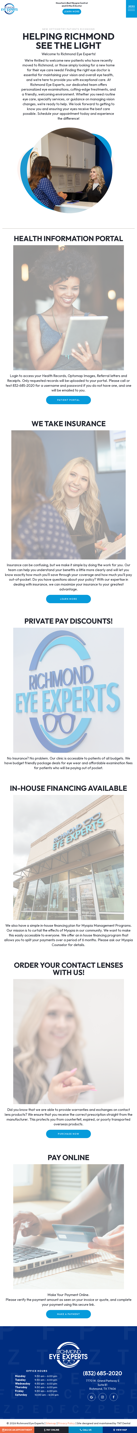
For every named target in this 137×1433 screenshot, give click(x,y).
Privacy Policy (66, 1422)
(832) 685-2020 (102, 1372)
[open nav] (131, 8)
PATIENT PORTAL (68, 399)
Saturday (21, 1393)
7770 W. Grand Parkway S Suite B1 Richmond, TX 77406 (102, 1384)
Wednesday (22, 1382)
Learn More (72, 11)
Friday (19, 1390)
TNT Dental (124, 1422)
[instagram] (102, 1396)
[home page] (9, 9)
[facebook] (113, 1396)
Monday (20, 1375)
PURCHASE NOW (68, 1132)
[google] (91, 1396)
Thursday (21, 1386)
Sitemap (51, 1422)
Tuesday (20, 1378)
